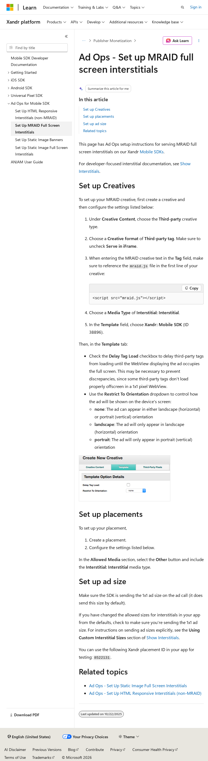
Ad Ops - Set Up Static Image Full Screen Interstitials (138, 685)
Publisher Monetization (112, 40)
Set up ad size (94, 123)
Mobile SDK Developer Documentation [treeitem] (29, 61)
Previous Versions (46, 749)
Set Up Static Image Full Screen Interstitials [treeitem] (41, 151)
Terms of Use (15, 757)
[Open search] (182, 7)
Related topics (94, 130)
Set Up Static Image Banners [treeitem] (39, 139)
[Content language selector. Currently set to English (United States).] (29, 737)
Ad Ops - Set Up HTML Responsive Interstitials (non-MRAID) (145, 693)
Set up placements (98, 116)
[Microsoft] (10, 7)
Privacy (116, 749)
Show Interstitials (163, 637)
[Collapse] (66, 36)
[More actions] (199, 40)
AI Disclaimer (15, 749)
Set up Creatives (96, 109)
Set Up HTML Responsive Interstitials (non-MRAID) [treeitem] (36, 114)
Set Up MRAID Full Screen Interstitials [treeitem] (37, 129)
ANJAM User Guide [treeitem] (27, 161)
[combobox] (37, 47)
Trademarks (41, 757)
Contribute (95, 749)
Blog (71, 749)
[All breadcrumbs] (83, 40)
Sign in (196, 6)
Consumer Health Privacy (153, 749)
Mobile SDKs (152, 151)
